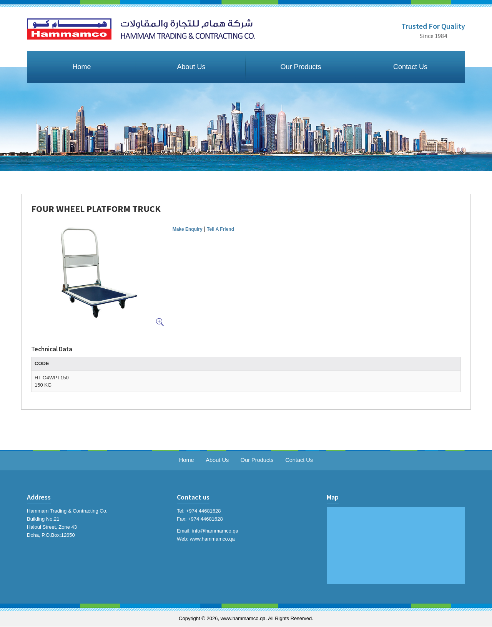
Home (81, 67)
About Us (191, 67)
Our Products (300, 67)
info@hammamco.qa (215, 531)
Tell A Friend (220, 229)
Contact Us (410, 67)
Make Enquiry (188, 229)
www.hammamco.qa (212, 539)
